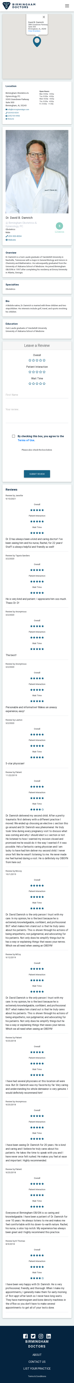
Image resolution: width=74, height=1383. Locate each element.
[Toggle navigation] (67, 6)
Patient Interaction (37, 366)
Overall (37, 355)
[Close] (44, 17)
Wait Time (37, 378)
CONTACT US (37, 1362)
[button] (37, 41)
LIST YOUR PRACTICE (37, 1368)
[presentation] (30, 460)
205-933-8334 (14, 236)
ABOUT (37, 1355)
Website (11, 239)
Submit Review (37, 474)
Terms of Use (26, 440)
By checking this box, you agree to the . (41, 436)
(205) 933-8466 (13, 116)
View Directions (34, 31)
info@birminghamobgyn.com (17, 109)
